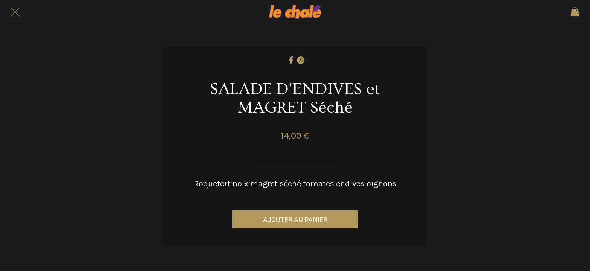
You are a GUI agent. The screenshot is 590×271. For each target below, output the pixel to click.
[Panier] (575, 12)
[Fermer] (15, 12)
